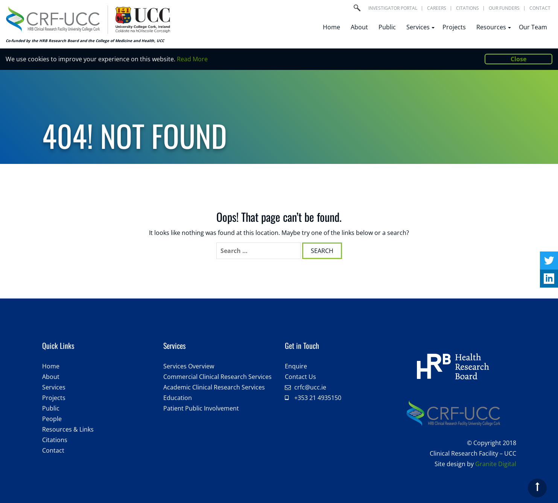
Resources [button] (492, 27)
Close (518, 59)
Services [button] (419, 27)
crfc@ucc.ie (310, 387)
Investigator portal (392, 8)
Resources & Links (68, 429)
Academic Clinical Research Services (214, 387)
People (52, 419)
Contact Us (300, 377)
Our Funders (504, 8)
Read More (192, 59)
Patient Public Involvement (201, 408)
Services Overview (188, 366)
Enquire (296, 366)
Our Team (533, 27)
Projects (454, 27)
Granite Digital (495, 464)
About (359, 27)
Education (177, 398)
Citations (467, 8)
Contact (539, 8)
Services (53, 387)
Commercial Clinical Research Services (217, 377)
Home (331, 27)
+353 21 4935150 (317, 398)
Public (387, 27)
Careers (436, 8)
